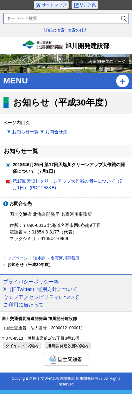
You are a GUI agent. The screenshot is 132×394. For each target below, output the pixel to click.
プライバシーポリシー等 (31, 281)
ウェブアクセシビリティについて (41, 297)
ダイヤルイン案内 (21, 345)
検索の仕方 (77, 30)
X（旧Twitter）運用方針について (40, 289)
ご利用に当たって (23, 304)
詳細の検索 (54, 30)
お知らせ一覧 (25, 131)
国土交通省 (66, 359)
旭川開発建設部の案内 (67, 345)
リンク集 (87, 5)
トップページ (15, 258)
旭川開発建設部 (66, 47)
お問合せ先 (56, 131)
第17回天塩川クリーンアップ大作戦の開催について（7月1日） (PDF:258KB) (67, 184)
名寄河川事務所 (65, 258)
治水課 (39, 258)
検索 (124, 18)
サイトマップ (54, 5)
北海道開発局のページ (105, 61)
